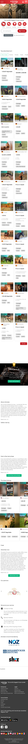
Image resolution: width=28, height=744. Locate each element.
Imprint (16, 688)
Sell (2, 2)
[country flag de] (6, 734)
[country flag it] (8, 734)
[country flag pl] (11, 734)
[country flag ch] (4, 734)
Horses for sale (4, 699)
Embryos (3, 704)
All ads (24, 343)
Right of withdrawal (19, 691)
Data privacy (17, 690)
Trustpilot (2, 669)
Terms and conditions (19, 693)
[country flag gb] (15, 734)
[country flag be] (17, 734)
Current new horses (5, 707)
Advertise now (8, 35)
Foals (2, 702)
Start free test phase (14, 475)
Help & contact (4, 688)
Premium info (4, 691)
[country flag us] (13, 734)
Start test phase (14, 381)
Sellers (2, 705)
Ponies (2, 700)
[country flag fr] (24, 734)
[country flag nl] (20, 734)
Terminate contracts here (7, 693)
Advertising (3, 690)
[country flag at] (2, 734)
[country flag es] (22, 734)
